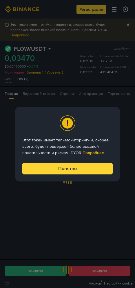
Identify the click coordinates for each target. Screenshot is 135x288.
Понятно (67, 168)
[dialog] (67, 144)
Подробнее (93, 152)
